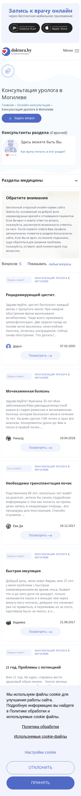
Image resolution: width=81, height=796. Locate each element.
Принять (40, 783)
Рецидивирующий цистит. (30, 295)
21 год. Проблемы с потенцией (33, 667)
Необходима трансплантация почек (39, 483)
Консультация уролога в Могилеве (52, 280)
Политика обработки (40, 727)
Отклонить (40, 767)
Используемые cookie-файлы (40, 736)
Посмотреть (40, 355)
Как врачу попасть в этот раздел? (43, 151)
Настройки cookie (40, 752)
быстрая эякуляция (23, 571)
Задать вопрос (21, 118)
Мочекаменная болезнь (27, 391)
